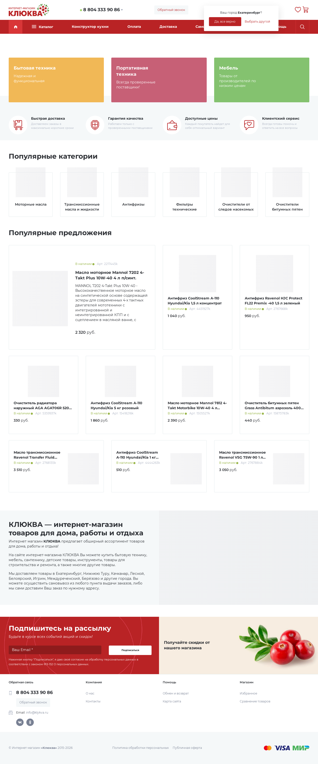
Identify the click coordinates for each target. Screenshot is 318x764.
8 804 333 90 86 (101, 9)
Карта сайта (172, 701)
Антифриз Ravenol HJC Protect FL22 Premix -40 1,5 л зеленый (273, 300)
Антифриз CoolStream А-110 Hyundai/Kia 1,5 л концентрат (195, 300)
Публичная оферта (187, 748)
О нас (90, 693)
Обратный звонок (171, 10)
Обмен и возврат (176, 693)
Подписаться (130, 650)
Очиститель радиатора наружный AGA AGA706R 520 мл (41, 408)
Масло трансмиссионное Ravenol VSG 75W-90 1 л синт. (242, 457)
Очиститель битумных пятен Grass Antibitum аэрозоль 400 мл (273, 408)
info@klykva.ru (37, 712)
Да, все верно (225, 21)
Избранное (248, 693)
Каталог (42, 26)
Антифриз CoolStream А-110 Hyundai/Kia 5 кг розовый (116, 405)
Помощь (278, 26)
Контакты (93, 701)
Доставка (168, 26)
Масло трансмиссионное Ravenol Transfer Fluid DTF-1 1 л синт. (37, 457)
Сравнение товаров (255, 701)
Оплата (134, 26)
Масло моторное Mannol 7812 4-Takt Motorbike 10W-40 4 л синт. (197, 408)
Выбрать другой (257, 21)
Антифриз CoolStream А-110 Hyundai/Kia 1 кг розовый (137, 457)
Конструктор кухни (90, 26)
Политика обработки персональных (140, 748)
